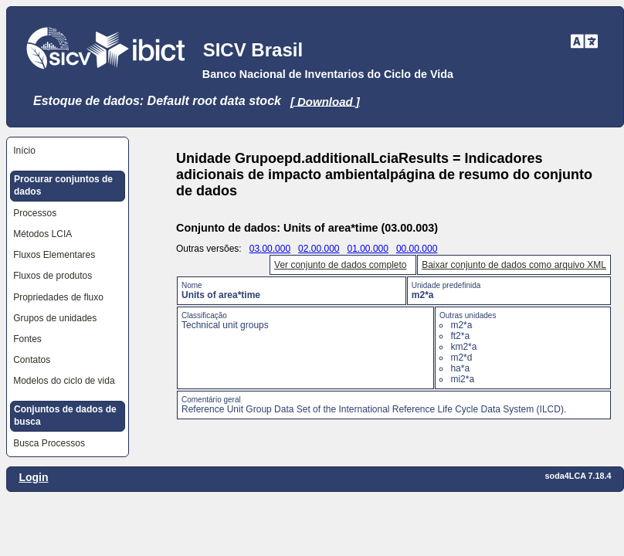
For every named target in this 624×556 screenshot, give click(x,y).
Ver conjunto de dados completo (340, 264)
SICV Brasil (253, 49)
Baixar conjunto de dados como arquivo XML (514, 264)
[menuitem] (68, 151)
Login (33, 477)
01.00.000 (368, 248)
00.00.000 (416, 248)
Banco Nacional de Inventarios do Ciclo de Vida (327, 74)
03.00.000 (269, 248)
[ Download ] (325, 100)
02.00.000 (318, 248)
